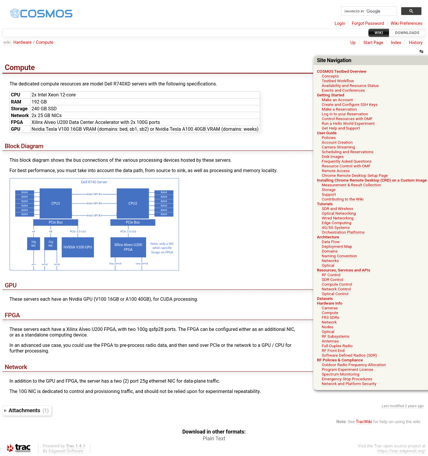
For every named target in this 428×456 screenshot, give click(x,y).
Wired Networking (338, 218)
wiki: (7, 42)
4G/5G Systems (336, 227)
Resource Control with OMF (346, 166)
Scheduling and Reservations (348, 151)
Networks (330, 260)
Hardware (22, 42)
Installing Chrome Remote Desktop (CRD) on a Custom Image (372, 180)
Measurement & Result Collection (351, 184)
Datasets (325, 298)
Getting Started (330, 95)
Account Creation (337, 142)
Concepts (330, 76)
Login (340, 23)
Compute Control (337, 284)
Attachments (28, 410)
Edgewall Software (66, 451)
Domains (330, 251)
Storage (329, 189)
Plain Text (214, 439)
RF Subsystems (336, 336)
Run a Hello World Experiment (348, 123)
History (415, 42)
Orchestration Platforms (343, 232)
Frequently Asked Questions (347, 161)
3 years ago (414, 406)
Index (396, 42)
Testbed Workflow (338, 80)
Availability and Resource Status (350, 85)
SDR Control (332, 279)
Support (329, 194)
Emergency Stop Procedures (347, 378)
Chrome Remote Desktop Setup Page (355, 175)
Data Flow (331, 241)
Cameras (330, 307)
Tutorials (325, 203)
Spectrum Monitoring (340, 374)
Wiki (378, 32)
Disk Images (333, 156)
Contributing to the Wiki (343, 199)
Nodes (327, 326)
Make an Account (337, 99)
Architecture (328, 237)
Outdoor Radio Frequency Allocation (354, 364)
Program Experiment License (347, 369)
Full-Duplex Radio (337, 345)
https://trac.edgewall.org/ (401, 451)
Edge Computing (336, 222)
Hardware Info (329, 303)
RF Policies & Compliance (340, 360)
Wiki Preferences (406, 23)
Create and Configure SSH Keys (350, 104)
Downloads (407, 32)
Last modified (393, 406)
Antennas (330, 341)
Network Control (336, 289)
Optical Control (335, 293)
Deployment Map (337, 246)
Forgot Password (368, 23)
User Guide (327, 132)
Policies (329, 137)
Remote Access (336, 170)
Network (329, 322)
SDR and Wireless (337, 208)
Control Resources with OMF (347, 118)
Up (353, 42)
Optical (328, 265)
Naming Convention (339, 255)
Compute (45, 42)
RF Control (331, 274)
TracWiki (364, 421)
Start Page (373, 42)
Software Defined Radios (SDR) (349, 355)
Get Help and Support (341, 128)
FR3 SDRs (330, 317)
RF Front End (333, 350)
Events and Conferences (343, 90)
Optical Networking (339, 213)
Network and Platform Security (349, 383)
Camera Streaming (338, 147)
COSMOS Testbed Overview (341, 71)
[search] (368, 11)
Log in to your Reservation (345, 113)
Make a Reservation (339, 109)
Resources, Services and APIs (343, 270)
